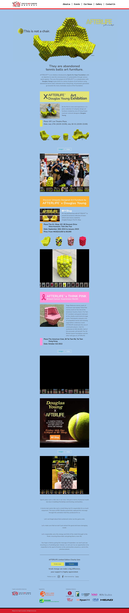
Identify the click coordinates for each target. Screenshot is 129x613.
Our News (88, 4)
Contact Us (110, 4)
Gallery (99, 4)
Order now (57, 564)
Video (68, 149)
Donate (72, 564)
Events (77, 4)
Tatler (77, 576)
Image (61, 149)
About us (66, 4)
